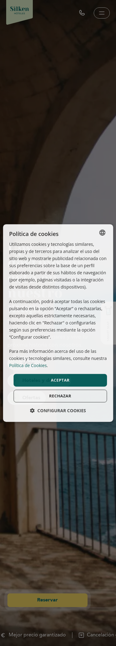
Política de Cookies (28, 366)
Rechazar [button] (60, 396)
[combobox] (102, 232)
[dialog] (58, 323)
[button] (58, 410)
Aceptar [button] (60, 380)
